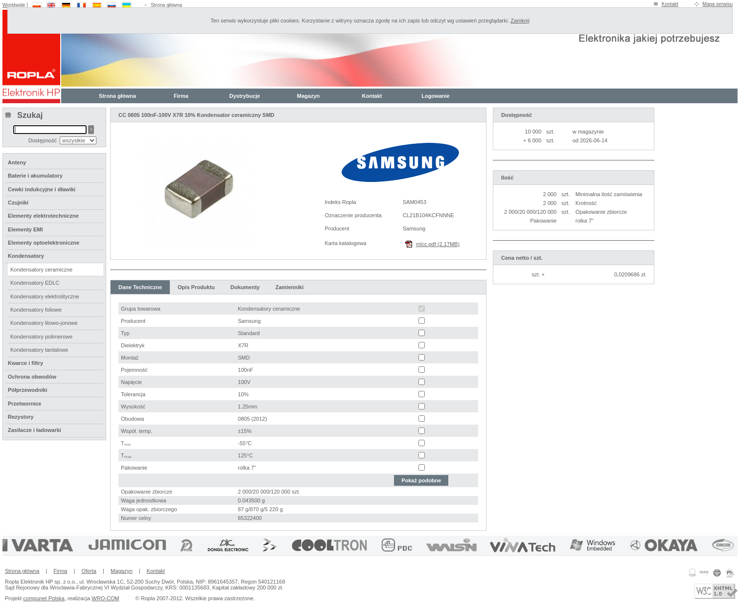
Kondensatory (26, 256)
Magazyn (308, 96)
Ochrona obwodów (32, 377)
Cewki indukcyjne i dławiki (41, 189)
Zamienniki (289, 287)
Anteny (17, 162)
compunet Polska (43, 598)
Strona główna (166, 5)
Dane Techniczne (140, 287)
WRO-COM (105, 598)
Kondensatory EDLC (34, 283)
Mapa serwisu (717, 4)
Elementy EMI (25, 229)
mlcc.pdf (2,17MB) (438, 244)
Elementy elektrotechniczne (43, 216)
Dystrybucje (245, 96)
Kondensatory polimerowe (41, 336)
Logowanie (435, 96)
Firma (181, 96)
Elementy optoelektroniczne (43, 243)
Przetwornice (24, 404)
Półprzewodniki (27, 390)
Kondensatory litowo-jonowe (44, 323)
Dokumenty (245, 287)
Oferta (88, 571)
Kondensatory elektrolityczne (44, 296)
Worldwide (13, 5)
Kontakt (670, 4)
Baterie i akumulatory (35, 176)
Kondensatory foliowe (36, 310)
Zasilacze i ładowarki (34, 430)
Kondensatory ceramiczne (41, 269)
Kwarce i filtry (25, 363)
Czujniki (18, 202)
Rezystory (21, 417)
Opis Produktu (196, 287)
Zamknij (520, 20)
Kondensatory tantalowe (39, 350)
